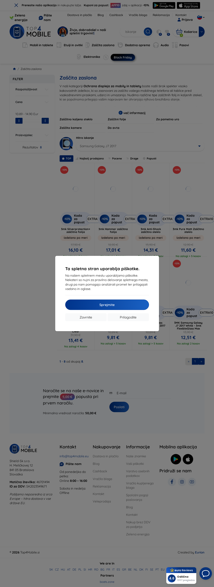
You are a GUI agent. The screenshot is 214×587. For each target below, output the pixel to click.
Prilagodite (128, 317)
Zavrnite (86, 317)
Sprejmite (107, 305)
